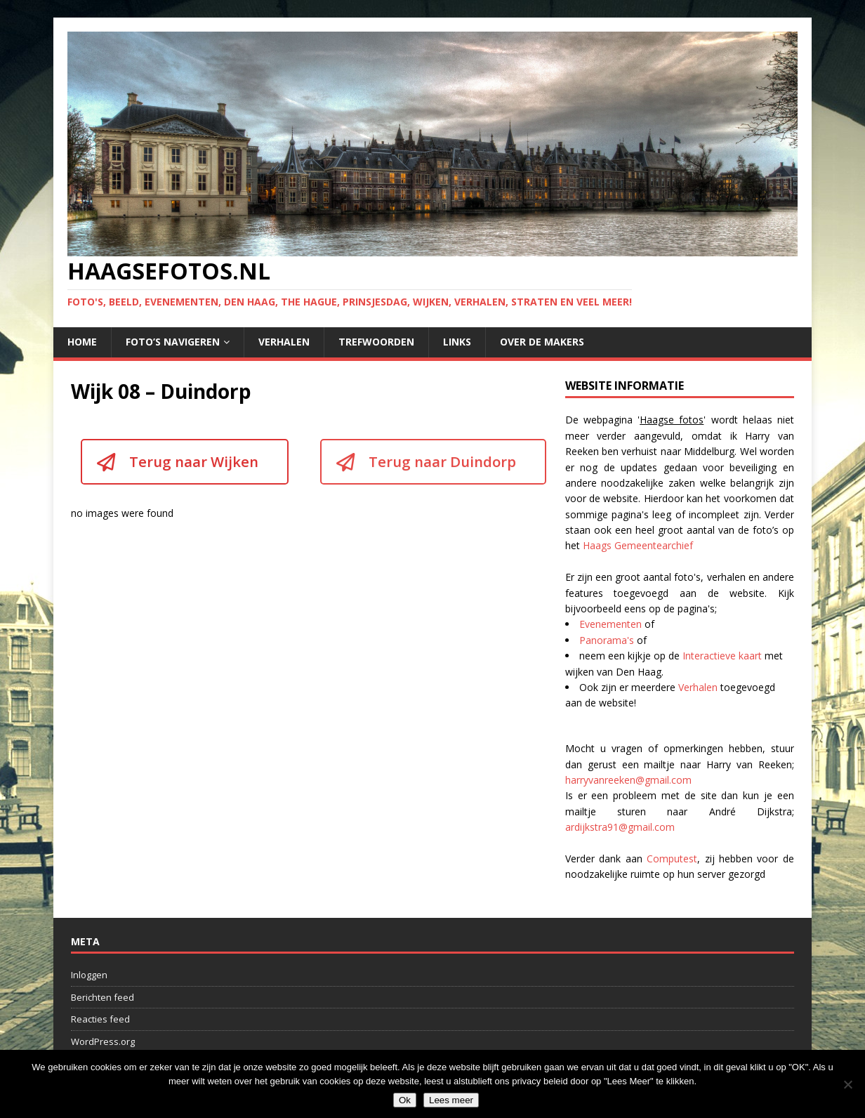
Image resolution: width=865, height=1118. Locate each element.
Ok (405, 1100)
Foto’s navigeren (173, 341)
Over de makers (542, 341)
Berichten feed (102, 997)
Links (457, 341)
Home (82, 341)
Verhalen (284, 341)
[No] (847, 1084)
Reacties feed (100, 1019)
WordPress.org (103, 1041)
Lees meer (451, 1100)
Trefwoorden (376, 341)
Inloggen (89, 974)
